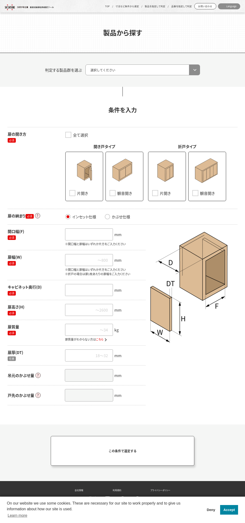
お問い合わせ (205, 6)
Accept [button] (229, 510)
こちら (99, 338)
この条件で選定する (123, 449)
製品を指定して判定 (155, 6)
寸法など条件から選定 (127, 6)
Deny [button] (211, 510)
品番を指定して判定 (181, 6)
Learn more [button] (17, 515)
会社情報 (79, 489)
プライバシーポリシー (160, 489)
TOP (107, 6)
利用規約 (117, 489)
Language (231, 6)
